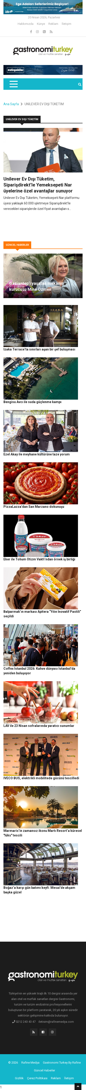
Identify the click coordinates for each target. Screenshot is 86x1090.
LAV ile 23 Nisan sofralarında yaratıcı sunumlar (38, 726)
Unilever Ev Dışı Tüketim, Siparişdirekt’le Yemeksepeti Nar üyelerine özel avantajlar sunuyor (38, 185)
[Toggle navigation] (13, 84)
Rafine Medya (30, 1062)
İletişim (66, 23)
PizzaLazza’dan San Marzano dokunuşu (33, 506)
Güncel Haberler (44, 1070)
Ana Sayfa (11, 104)
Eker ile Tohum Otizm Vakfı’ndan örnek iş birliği (39, 559)
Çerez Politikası (37, 1078)
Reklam (53, 23)
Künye (41, 23)
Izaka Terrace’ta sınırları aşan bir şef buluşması (39, 349)
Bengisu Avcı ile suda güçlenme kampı (32, 402)
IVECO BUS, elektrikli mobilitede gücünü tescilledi (41, 778)
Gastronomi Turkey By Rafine (62, 1062)
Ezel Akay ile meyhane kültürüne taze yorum (36, 454)
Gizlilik (19, 1078)
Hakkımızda (25, 23)
